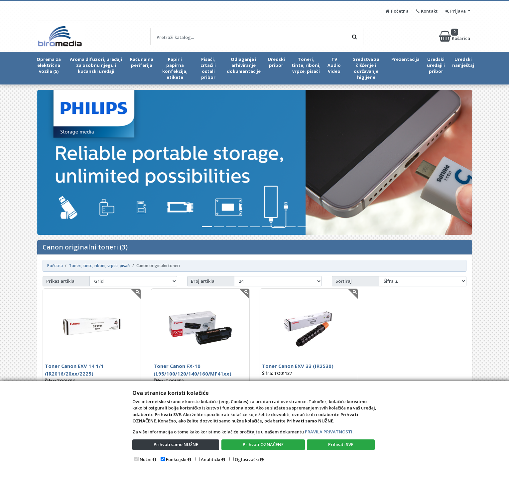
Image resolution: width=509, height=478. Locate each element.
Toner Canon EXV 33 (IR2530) (297, 366)
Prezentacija (405, 59)
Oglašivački (247, 459)
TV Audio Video (334, 65)
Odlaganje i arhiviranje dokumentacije (244, 65)
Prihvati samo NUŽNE (176, 444)
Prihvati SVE (340, 444)
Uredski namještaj (463, 62)
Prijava (456, 11)
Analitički (210, 459)
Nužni (146, 459)
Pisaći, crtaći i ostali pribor (208, 68)
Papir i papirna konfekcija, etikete (175, 68)
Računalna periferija (141, 62)
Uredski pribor (276, 62)
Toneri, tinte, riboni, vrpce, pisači (306, 65)
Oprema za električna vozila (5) (49, 65)
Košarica (455, 36)
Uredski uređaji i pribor (436, 65)
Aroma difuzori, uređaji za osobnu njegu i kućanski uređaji (96, 65)
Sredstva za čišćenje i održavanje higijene (366, 68)
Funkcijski (176, 459)
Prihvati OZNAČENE (263, 444)
